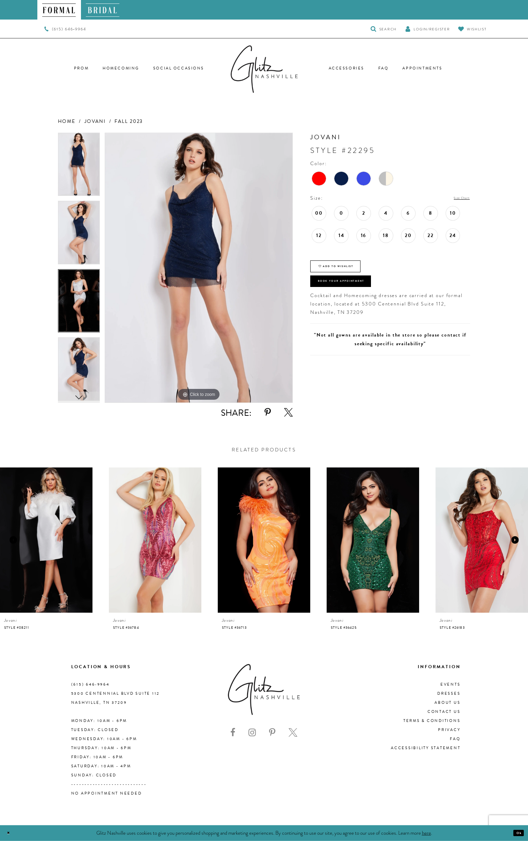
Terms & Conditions (432, 721)
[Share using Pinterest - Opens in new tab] (268, 412)
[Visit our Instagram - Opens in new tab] (252, 732)
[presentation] (46, 540)
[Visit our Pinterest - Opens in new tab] (272, 732)
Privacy (449, 730)
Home (66, 121)
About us (447, 703)
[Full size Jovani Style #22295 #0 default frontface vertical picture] (198, 268)
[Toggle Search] (383, 29)
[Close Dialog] (11, 833)
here (426, 832)
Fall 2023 (128, 121)
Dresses (448, 693)
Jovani (95, 121)
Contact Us (444, 712)
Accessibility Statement (425, 748)
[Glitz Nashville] (264, 69)
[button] (427, 29)
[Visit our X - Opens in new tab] (293, 732)
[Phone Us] (65, 29)
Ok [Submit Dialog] (515, 833)
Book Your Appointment (362, 298)
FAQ (455, 739)
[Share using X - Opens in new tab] (288, 412)
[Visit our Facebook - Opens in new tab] (232, 732)
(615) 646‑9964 (90, 684)
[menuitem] (59, 10)
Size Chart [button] (456, 198)
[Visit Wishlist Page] (472, 29)
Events (450, 684)
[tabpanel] (79, 167)
